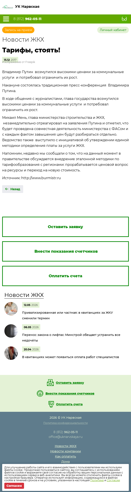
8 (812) (27, 19)
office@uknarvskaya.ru (65, 437)
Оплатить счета (69, 404)
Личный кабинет (113, 30)
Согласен (14, 486)
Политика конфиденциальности (65, 423)
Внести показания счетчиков (69, 393)
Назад (15, 189)
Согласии (113, 480)
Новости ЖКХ (24, 294)
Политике (97, 480)
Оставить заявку (70, 382)
